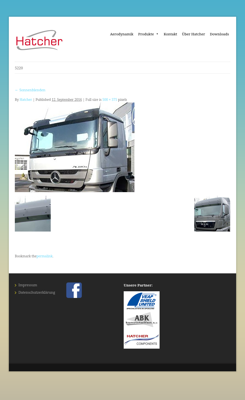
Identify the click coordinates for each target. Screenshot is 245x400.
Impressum (27, 284)
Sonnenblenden (30, 89)
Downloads (219, 34)
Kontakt (170, 34)
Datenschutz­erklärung (36, 292)
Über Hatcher (193, 34)
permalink (45, 256)
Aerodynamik (122, 34)
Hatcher (26, 99)
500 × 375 (109, 99)
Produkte (148, 34)
